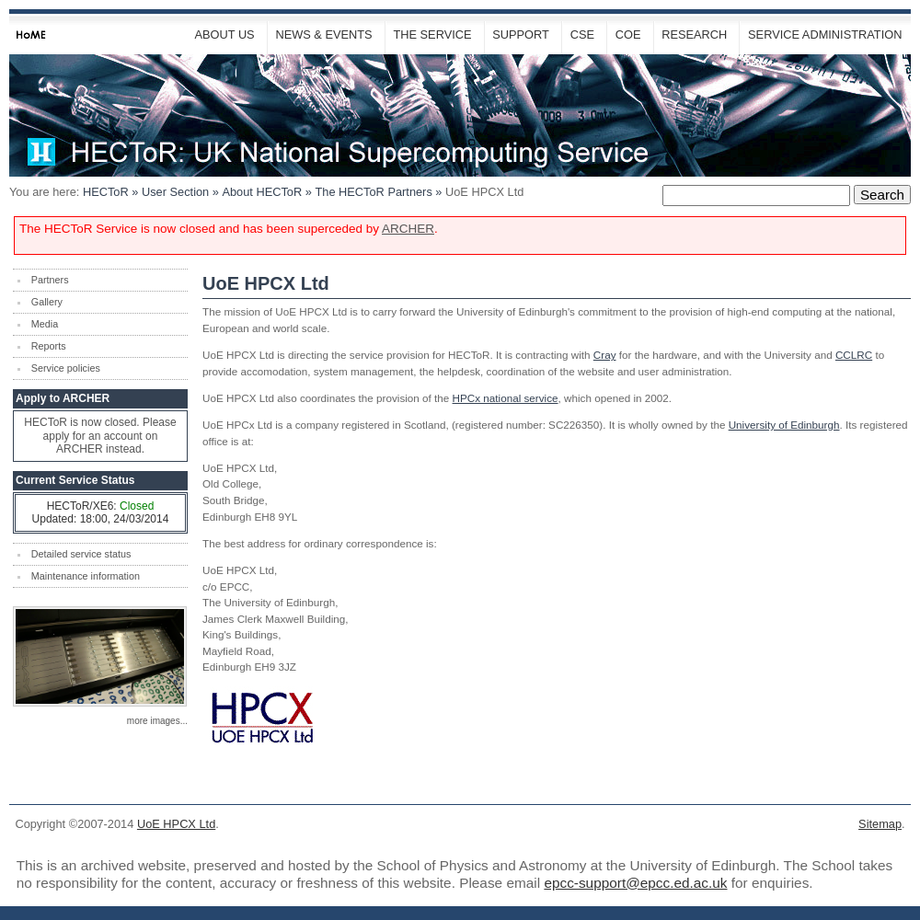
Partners (50, 279)
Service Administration (825, 34)
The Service (432, 34)
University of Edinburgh (784, 425)
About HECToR (262, 192)
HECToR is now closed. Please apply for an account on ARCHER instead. (100, 435)
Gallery (47, 301)
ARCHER (408, 229)
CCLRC (853, 355)
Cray (604, 355)
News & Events (323, 34)
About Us (224, 34)
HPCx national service (505, 398)
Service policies (65, 368)
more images (153, 721)
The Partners (373, 192)
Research (694, 34)
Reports (48, 345)
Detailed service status (81, 553)
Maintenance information (85, 575)
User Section (175, 192)
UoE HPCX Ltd (176, 824)
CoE (628, 34)
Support (520, 34)
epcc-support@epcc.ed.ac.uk (635, 883)
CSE (582, 34)
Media (44, 323)
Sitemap (880, 824)
